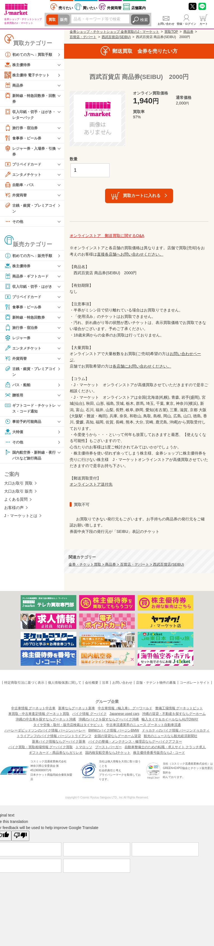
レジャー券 (18, 339)
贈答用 (14, 397)
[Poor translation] (20, 836)
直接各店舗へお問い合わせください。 (130, 254)
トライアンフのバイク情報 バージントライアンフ (54, 736)
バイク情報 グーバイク (89, 714)
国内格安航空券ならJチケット (107, 753)
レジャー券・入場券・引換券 (29, 152)
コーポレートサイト (195, 683)
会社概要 (91, 683)
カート (204, 23)
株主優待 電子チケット (28, 75)
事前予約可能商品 (23, 424)
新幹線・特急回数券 (25, 319)
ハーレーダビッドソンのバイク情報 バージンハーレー (45, 730)
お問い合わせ (166, 23)
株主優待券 (18, 64)
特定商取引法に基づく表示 (24, 683)
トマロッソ (84, 747)
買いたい (90, 8)
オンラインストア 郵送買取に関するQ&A (107, 235)
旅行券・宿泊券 (22, 128)
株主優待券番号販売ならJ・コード (159, 753)
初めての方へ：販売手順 (29, 257)
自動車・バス (20, 186)
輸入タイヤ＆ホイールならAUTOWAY (170, 719)
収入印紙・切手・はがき (29, 288)
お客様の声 (14, 510)
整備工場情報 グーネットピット (179, 708)
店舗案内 (138, 8)
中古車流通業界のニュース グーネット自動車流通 (143, 725)
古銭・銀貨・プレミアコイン (29, 209)
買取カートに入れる (141, 195)
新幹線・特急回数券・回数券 (29, 98)
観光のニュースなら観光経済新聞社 (170, 736)
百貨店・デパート (83, 37)
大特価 (14, 434)
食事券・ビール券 (23, 139)
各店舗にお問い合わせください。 (142, 366)
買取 (52, 20)
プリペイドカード (23, 165)
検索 (144, 20)
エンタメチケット (23, 176)
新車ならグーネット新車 (76, 708)
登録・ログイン (186, 23)
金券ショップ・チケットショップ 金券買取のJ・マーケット (114, 32)
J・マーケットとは (20, 518)
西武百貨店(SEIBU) (116, 37)
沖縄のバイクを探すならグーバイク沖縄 (109, 719)
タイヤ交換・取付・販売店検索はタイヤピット (68, 725)
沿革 (105, 683)
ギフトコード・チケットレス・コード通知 (29, 410)
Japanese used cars (124, 714)
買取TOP (171, 32)
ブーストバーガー (108, 747)
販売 (65, 20)
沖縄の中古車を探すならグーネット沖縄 (46, 719)
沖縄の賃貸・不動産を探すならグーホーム (174, 714)
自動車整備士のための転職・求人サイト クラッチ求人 (165, 747)
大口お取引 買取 (18, 486)
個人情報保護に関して (64, 683)
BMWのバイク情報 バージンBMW (113, 730)
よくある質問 (16, 502)
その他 (14, 223)
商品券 (14, 85)
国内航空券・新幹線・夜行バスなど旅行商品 (29, 457)
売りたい (66, 8)
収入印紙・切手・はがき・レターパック (27, 115)
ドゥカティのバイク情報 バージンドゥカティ (176, 730)
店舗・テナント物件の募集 (156, 683)
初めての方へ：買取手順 (29, 54)
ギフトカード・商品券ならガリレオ (55, 753)
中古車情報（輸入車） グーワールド (125, 708)
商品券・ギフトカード (27, 278)
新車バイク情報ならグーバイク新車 (59, 741)
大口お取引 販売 (18, 494)
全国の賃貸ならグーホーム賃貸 (117, 736)
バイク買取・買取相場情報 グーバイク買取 (40, 747)
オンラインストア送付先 (91, 484)
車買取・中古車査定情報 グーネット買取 (38, 714)
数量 (73, 159)
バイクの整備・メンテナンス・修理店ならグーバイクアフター (135, 741)
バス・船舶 (18, 387)
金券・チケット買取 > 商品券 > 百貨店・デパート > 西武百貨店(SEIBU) (126, 564)
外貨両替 (114, 8)
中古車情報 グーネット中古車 (33, 708)
